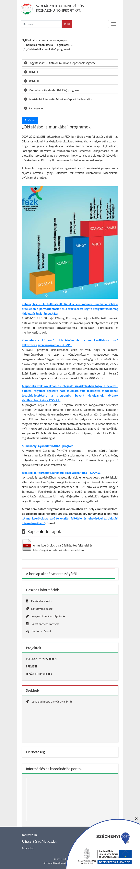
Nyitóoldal (28, 40)
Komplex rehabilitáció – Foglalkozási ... (49, 45)
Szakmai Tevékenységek (53, 40)
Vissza (29, 120)
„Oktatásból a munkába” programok (48, 49)
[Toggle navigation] (113, 24)
